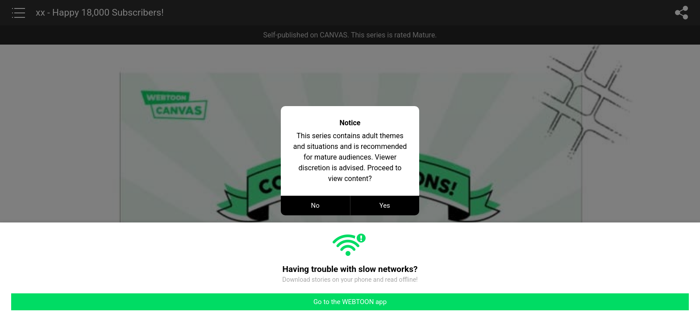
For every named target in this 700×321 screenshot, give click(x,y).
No (315, 206)
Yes (384, 206)
